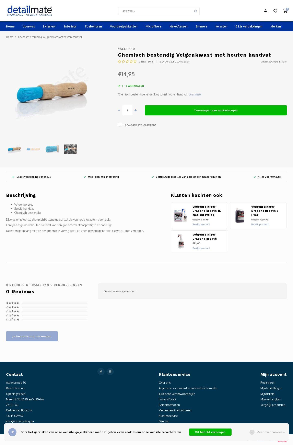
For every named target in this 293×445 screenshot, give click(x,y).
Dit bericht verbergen (210, 432)
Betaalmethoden (169, 405)
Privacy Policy (167, 400)
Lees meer (195, 95)
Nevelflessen (178, 27)
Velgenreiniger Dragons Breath (204, 237)
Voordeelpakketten (124, 27)
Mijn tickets (267, 394)
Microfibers (153, 27)
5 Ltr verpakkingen (249, 27)
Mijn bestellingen (271, 389)
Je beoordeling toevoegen (174, 62)
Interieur (70, 27)
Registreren (267, 383)
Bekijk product (201, 225)
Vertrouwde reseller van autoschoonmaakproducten (186, 177)
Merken (275, 27)
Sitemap (164, 422)
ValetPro (126, 49)
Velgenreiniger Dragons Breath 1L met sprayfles (206, 211)
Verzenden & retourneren (175, 411)
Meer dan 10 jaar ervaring (101, 177)
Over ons (165, 383)
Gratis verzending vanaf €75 (31, 177)
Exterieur (49, 27)
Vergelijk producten (272, 405)
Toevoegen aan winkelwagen (216, 111)
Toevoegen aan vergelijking (140, 125)
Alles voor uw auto (267, 177)
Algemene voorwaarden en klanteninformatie (188, 389)
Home (10, 27)
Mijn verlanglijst (270, 400)
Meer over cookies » (271, 432)
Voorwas (29, 27)
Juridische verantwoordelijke (177, 394)
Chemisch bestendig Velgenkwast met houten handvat (50, 37)
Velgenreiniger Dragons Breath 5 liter (265, 211)
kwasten (221, 27)
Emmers (201, 27)
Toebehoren (93, 27)
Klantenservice (168, 417)
